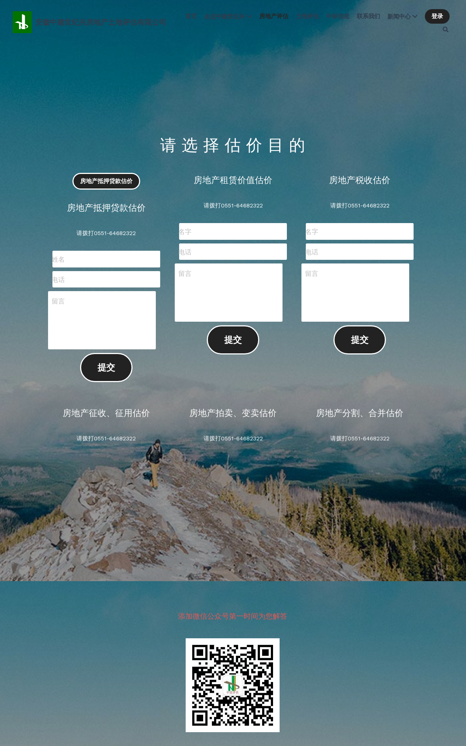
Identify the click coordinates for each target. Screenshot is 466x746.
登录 (437, 16)
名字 (184, 231)
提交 (106, 367)
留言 (58, 301)
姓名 (58, 259)
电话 (58, 279)
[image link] (22, 22)
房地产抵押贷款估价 (106, 181)
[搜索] (446, 29)
